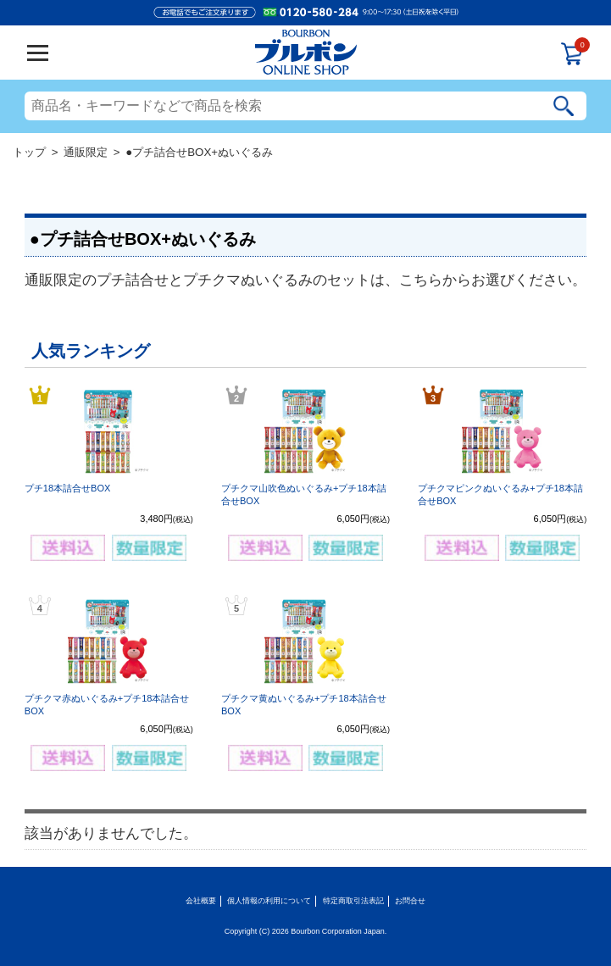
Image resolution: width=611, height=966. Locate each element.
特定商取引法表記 (353, 901)
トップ (29, 152)
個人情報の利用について (269, 901)
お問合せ (410, 901)
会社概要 (201, 901)
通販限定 (86, 152)
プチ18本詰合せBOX (67, 488)
